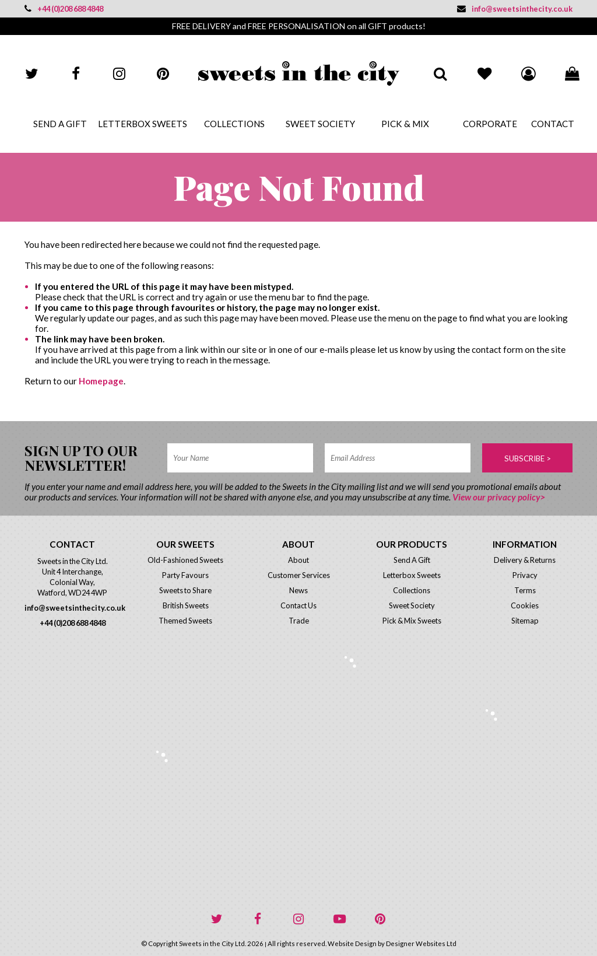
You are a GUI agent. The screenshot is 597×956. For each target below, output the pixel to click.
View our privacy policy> (498, 497)
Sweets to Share (185, 590)
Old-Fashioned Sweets (185, 560)
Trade (299, 620)
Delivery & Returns (525, 560)
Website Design (352, 943)
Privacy (525, 575)
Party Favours (185, 575)
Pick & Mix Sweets (411, 620)
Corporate (490, 123)
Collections (234, 123)
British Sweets (186, 605)
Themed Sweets (185, 620)
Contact (552, 123)
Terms (525, 590)
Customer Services (299, 575)
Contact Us (298, 605)
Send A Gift (60, 123)
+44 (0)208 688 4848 (63, 8)
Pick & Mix (405, 123)
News (298, 590)
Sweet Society (320, 123)
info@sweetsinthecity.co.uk (515, 8)
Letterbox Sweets (142, 123)
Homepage (101, 381)
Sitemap (525, 620)
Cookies (525, 605)
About (298, 560)
